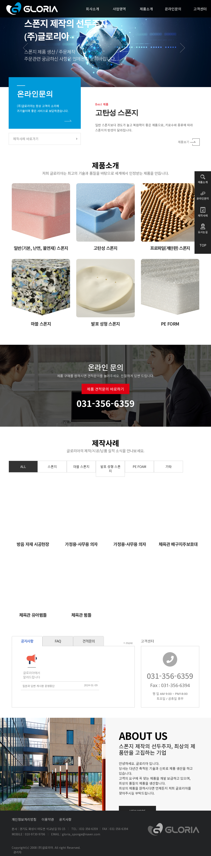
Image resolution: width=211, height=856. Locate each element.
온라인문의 (173, 8)
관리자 (17, 852)
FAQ (38, 641)
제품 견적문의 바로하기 (105, 409)
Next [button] (184, 52)
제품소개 (146, 8)
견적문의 (69, 641)
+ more (108, 643)
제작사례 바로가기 (45, 138)
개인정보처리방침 (24, 819)
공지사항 (65, 819)
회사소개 (92, 8)
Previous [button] (28, 52)
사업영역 (119, 8)
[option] (105, 43)
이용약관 (48, 819)
